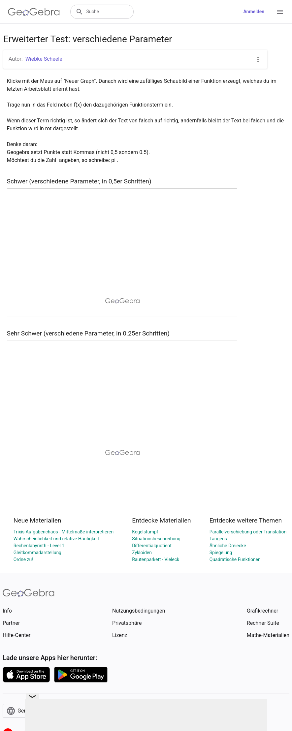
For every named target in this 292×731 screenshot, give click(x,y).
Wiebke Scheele (43, 59)
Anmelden (253, 11)
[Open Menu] (280, 12)
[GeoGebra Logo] (34, 12)
